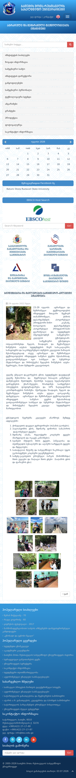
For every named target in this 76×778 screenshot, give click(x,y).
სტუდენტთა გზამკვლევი (16, 646)
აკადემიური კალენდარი (16, 651)
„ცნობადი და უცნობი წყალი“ (19, 636)
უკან (65, 594)
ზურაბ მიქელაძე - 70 (15, 615)
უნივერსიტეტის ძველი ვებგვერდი (21, 709)
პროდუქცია (11, 118)
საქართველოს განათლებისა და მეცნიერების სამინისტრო (34, 696)
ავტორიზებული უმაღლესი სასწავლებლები (26, 677)
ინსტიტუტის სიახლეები (17, 55)
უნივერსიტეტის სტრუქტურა (18, 664)
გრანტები (10, 111)
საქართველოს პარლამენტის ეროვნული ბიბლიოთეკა (32, 705)
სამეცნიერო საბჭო (15, 69)
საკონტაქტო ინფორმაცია (19, 132)
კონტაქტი (48, 17)
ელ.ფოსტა (35, 17)
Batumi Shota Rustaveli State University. (28, 189)
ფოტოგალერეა (13, 125)
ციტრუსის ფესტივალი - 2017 (19, 624)
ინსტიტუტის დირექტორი (18, 76)
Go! (69, 226)
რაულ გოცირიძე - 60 (15, 620)
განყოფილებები (14, 83)
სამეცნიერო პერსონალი (18, 90)
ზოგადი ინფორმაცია (16, 62)
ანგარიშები (11, 104)
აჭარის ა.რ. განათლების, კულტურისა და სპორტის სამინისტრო (37, 701)
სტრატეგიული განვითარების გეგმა (22, 660)
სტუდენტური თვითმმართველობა (21, 673)
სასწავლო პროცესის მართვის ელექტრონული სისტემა (32, 687)
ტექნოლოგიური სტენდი (18, 97)
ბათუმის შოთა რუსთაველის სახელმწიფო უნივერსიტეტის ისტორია (39, 655)
